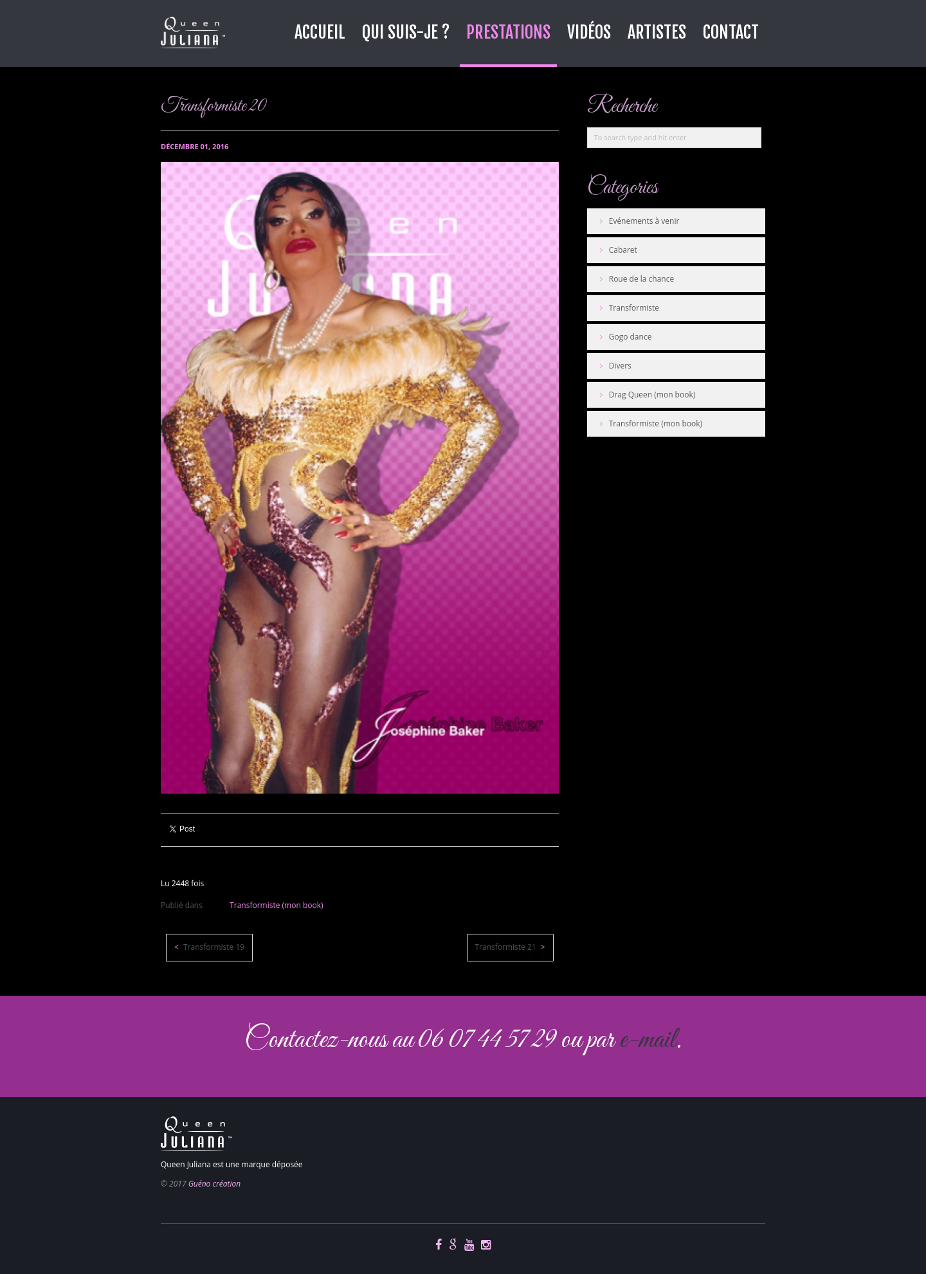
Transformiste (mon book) (276, 905)
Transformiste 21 (506, 947)
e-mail (647, 1040)
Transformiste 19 (212, 947)
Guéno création (214, 1183)
